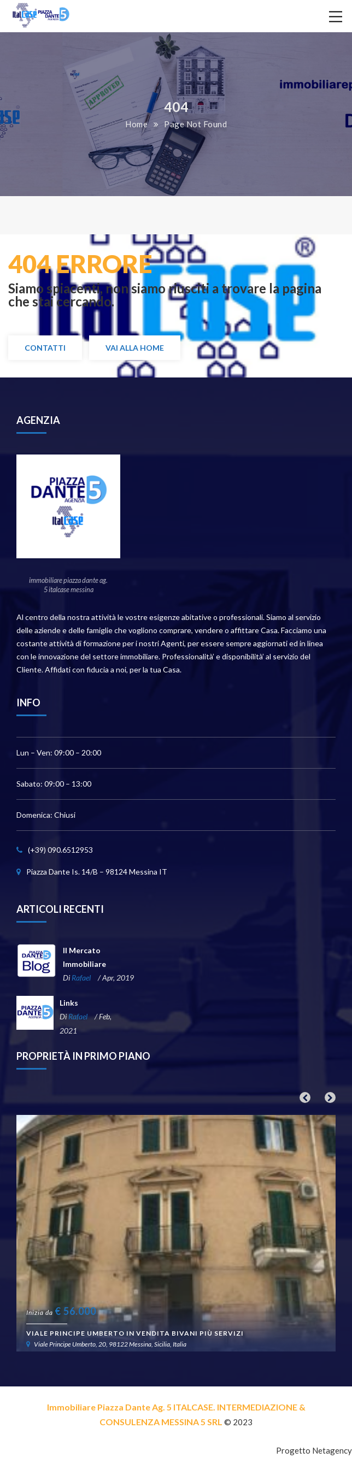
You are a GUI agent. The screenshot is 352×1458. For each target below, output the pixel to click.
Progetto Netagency (314, 1450)
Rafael (81, 977)
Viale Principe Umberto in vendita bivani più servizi (135, 1333)
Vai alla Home (134, 347)
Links (69, 1002)
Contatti (45, 347)
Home (136, 124)
